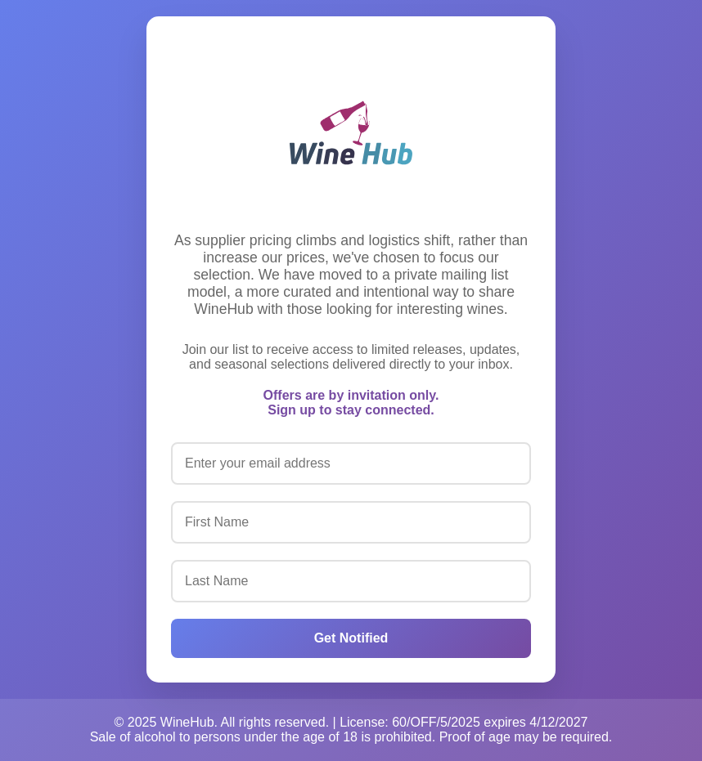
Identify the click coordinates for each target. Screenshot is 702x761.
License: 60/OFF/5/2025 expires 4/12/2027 (463, 722)
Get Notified (351, 638)
